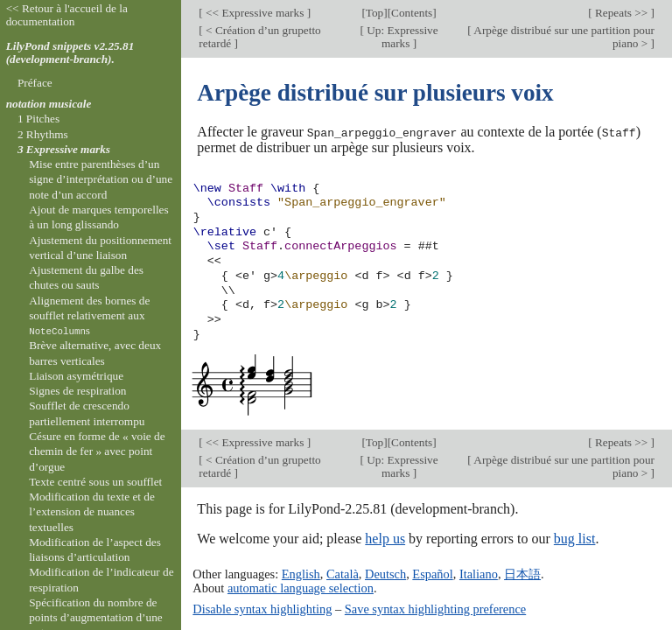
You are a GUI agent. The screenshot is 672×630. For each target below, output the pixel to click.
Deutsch (385, 574)
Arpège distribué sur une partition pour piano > (563, 37)
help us (385, 537)
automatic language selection (301, 588)
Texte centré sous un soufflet (95, 481)
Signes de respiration (77, 390)
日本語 (522, 574)
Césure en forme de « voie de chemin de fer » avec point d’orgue (96, 451)
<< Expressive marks (255, 12)
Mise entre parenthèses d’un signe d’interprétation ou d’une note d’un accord (100, 179)
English (301, 574)
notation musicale (49, 103)
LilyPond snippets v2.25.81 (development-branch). (70, 52)
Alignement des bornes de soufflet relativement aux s (89, 316)
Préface (35, 82)
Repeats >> (621, 12)
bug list (575, 537)
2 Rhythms (43, 134)
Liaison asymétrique (76, 375)
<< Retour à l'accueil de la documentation (67, 15)
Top (374, 12)
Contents (411, 12)
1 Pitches (39, 118)
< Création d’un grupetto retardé (259, 37)
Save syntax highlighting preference (435, 608)
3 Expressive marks (64, 149)
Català (342, 574)
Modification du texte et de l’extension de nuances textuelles (92, 512)
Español (432, 574)
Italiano (478, 574)
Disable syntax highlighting (262, 608)
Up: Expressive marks (401, 37)
